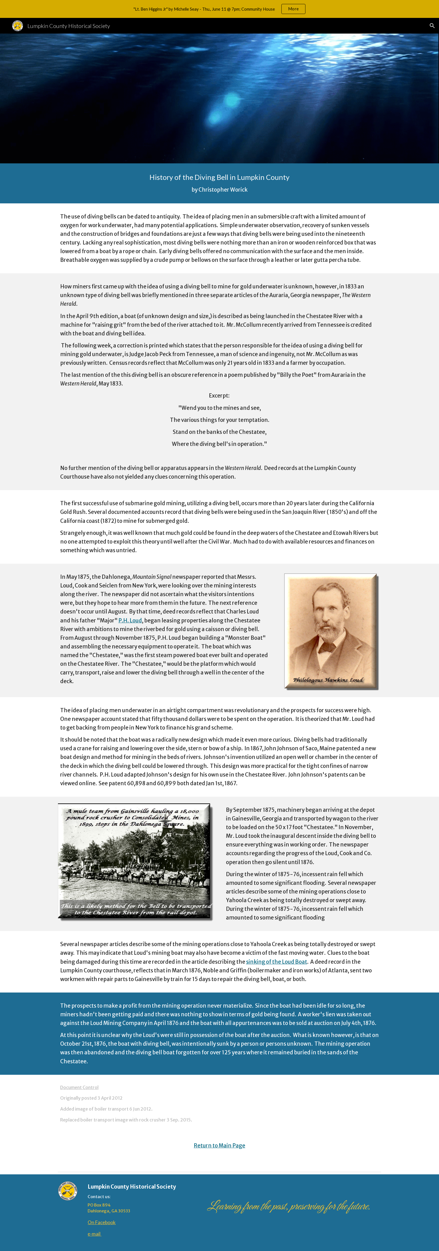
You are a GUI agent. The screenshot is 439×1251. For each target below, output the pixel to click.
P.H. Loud (130, 620)
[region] (219, 9)
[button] (432, 25)
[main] (219, 183)
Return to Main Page (219, 1145)
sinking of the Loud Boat (276, 962)
